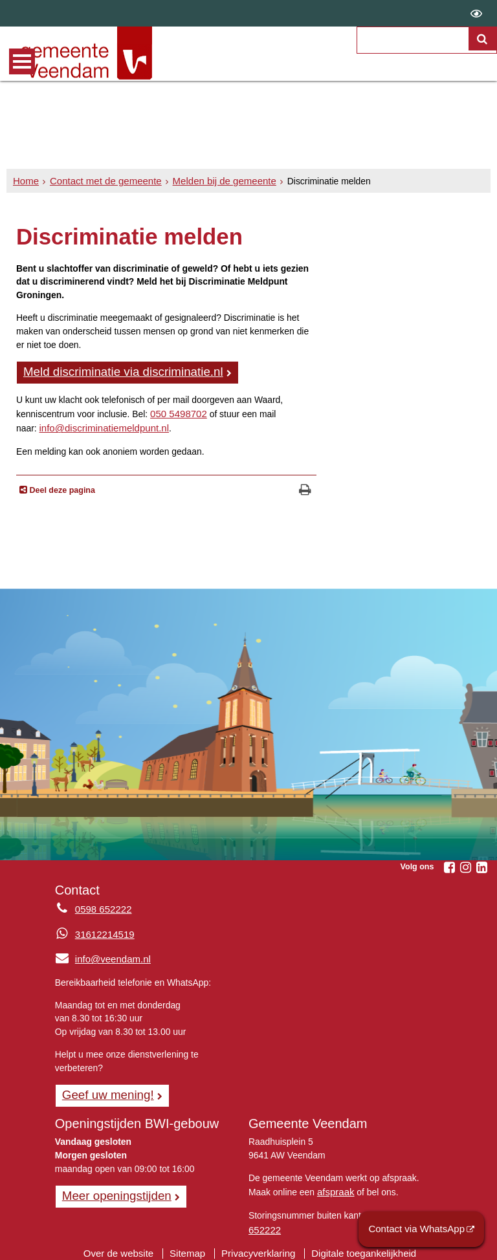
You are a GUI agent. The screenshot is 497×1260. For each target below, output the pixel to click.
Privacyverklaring (258, 1244)
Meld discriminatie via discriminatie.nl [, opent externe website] (115, 371)
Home (25, 181)
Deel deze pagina (61, 487)
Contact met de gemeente (99, 181)
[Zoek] (483, 56)
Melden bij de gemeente (210, 181)
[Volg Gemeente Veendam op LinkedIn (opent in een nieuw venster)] (481, 864)
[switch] (476, 13)
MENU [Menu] (22, 61)
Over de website (126, 1244)
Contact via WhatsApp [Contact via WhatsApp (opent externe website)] (421, 1230)
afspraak (334, 1185)
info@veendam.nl (100, 955)
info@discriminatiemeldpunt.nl (99, 425)
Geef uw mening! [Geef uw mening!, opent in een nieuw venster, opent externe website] (104, 1089)
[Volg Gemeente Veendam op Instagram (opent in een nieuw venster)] (465, 864)
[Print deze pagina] (305, 488)
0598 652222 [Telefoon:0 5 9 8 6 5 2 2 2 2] (101, 907)
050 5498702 (176, 412)
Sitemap (191, 1244)
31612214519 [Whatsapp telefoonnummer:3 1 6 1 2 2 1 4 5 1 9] (102, 931)
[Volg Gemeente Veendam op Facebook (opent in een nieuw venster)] (449, 864)
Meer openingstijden (113, 1189)
